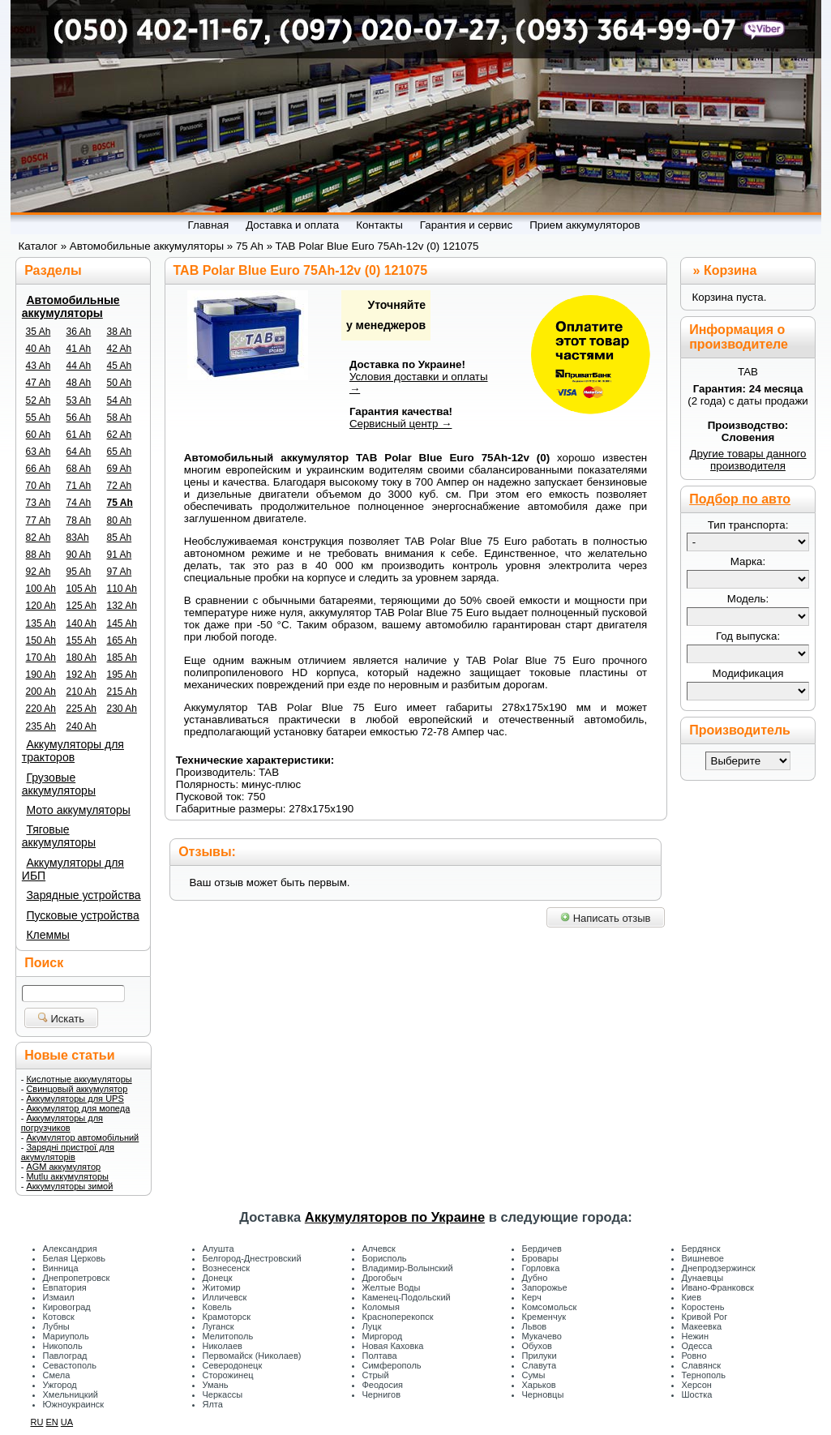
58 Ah (119, 417)
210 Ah (81, 691)
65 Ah (119, 451)
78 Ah (79, 520)
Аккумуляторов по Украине (395, 1217)
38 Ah (119, 331)
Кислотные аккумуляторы (78, 1079)
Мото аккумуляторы (78, 809)
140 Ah (81, 623)
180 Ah (81, 657)
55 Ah (38, 417)
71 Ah (79, 485)
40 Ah (38, 348)
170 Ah (41, 657)
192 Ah (81, 674)
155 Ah (81, 640)
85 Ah (119, 537)
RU (37, 1422)
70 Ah (38, 485)
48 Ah (79, 382)
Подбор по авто (739, 499)
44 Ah (79, 365)
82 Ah (38, 537)
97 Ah (119, 571)
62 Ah (119, 434)
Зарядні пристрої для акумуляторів (67, 1152)
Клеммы (47, 934)
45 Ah (119, 365)
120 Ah (41, 605)
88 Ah (38, 554)
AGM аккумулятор (63, 1167)
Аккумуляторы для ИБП (73, 869)
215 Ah (122, 691)
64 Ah (79, 451)
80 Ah (119, 520)
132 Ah (122, 605)
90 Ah (79, 554)
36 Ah (79, 331)
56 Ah (79, 417)
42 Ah (119, 348)
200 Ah (41, 691)
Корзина (730, 270)
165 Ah (122, 640)
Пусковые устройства (82, 915)
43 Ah (38, 365)
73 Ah (38, 502)
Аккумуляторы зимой (69, 1186)
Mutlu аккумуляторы (67, 1176)
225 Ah (81, 708)
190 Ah (41, 674)
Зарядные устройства (83, 895)
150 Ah (41, 640)
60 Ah (38, 434)
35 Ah (38, 331)
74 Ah (79, 502)
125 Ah (81, 605)
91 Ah (119, 554)
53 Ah (79, 400)
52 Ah (38, 400)
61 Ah (79, 434)
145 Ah (122, 623)
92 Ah (38, 571)
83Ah (77, 537)
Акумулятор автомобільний (82, 1137)
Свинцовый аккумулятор (76, 1089)
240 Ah (81, 726)
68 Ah (79, 468)
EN (51, 1422)
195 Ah (122, 674)
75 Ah (120, 502)
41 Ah (79, 348)
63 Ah (38, 451)
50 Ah (119, 382)
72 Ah (119, 485)
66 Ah (38, 468)
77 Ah (38, 520)
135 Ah (41, 623)
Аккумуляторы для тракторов (73, 751)
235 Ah (41, 726)
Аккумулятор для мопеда (78, 1108)
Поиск (43, 963)
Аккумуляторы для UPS (74, 1098)
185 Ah (122, 657)
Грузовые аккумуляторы (59, 784)
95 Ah (79, 571)
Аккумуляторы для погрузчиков (62, 1123)
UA (67, 1422)
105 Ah (81, 588)
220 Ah (41, 708)
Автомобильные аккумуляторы (71, 306)
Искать (61, 1019)
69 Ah (119, 468)
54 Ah (119, 400)
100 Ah (41, 588)
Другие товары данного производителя (747, 460)
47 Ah (38, 382)
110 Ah (122, 588)
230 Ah (122, 708)
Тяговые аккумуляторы (59, 836)
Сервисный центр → (400, 424)
